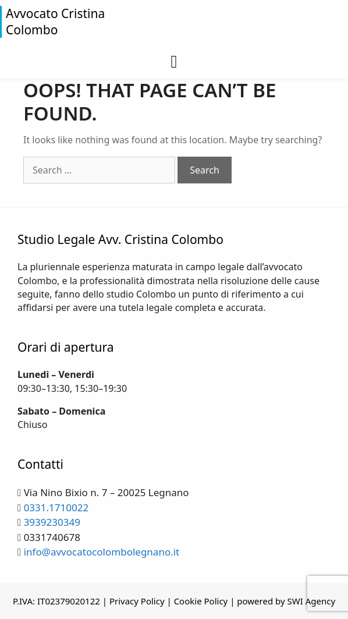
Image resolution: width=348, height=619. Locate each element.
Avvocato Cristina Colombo (55, 22)
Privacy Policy (137, 601)
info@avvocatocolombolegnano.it (102, 551)
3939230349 (52, 522)
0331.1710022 (56, 507)
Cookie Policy (201, 601)
